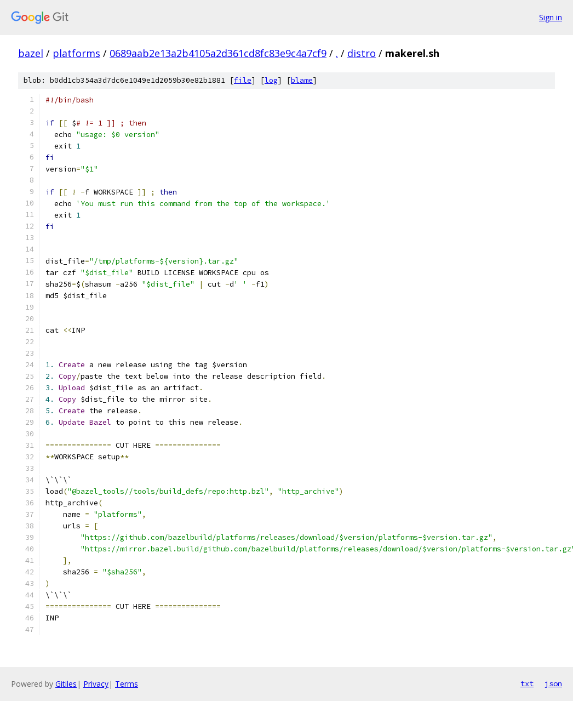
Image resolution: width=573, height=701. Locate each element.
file (242, 80)
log (271, 80)
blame (302, 80)
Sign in (550, 17)
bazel (30, 53)
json (553, 683)
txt (527, 683)
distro (361, 53)
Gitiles (66, 684)
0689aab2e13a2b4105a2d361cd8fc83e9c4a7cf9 (218, 53)
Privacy (95, 684)
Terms (126, 684)
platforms (76, 53)
